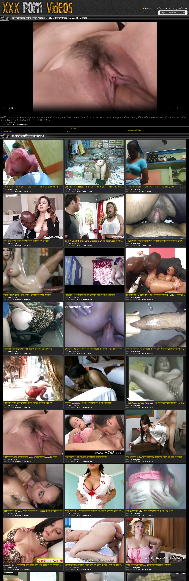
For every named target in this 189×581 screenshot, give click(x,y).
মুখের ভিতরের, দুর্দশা (72, 128)
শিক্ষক (67, 131)
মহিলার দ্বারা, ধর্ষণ (9, 131)
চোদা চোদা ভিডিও (134, 131)
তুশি (4, 128)
